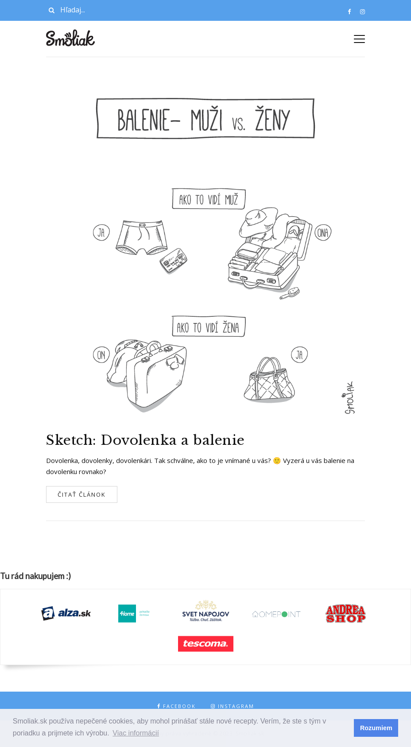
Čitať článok (82, 494)
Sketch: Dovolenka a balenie (145, 440)
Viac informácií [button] (135, 733)
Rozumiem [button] (376, 727)
